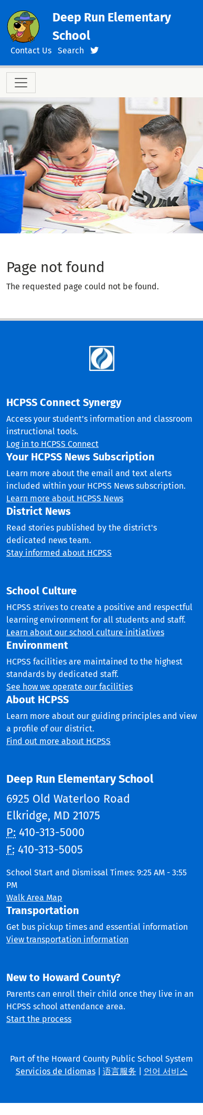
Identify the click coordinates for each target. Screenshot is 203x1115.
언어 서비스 (166, 1071)
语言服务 (119, 1071)
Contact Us (30, 50)
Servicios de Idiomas (55, 1071)
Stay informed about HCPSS (59, 553)
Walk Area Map (34, 898)
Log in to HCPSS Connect (52, 444)
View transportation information (67, 939)
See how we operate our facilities (69, 687)
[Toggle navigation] (21, 82)
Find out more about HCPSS (58, 741)
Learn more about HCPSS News (64, 498)
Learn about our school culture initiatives (85, 632)
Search (71, 50)
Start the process (38, 1019)
